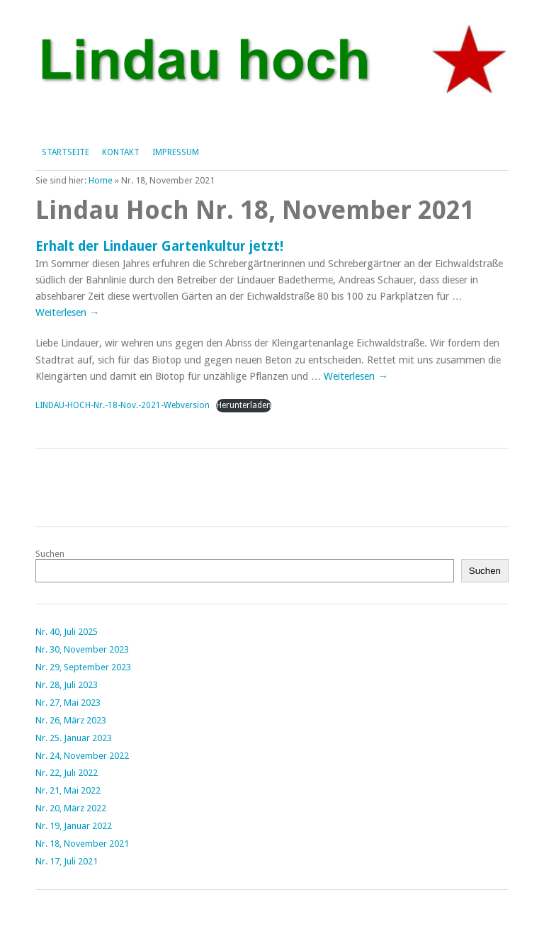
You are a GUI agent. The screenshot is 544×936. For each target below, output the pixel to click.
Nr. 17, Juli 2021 (66, 861)
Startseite (65, 152)
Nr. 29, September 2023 (83, 667)
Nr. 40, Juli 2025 (66, 631)
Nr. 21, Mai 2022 (68, 790)
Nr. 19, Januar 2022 (73, 826)
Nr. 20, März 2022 (70, 808)
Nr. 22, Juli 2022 (66, 772)
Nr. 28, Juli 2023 (66, 685)
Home (101, 180)
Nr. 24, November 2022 (82, 755)
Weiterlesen (67, 312)
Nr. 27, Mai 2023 (68, 702)
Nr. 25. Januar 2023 (73, 738)
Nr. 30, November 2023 (82, 649)
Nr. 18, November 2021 (82, 843)
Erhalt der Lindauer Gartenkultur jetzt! (159, 246)
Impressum (175, 152)
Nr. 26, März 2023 (70, 720)
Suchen (49, 553)
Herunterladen (243, 405)
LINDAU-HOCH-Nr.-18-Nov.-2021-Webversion (122, 405)
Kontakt (121, 152)
